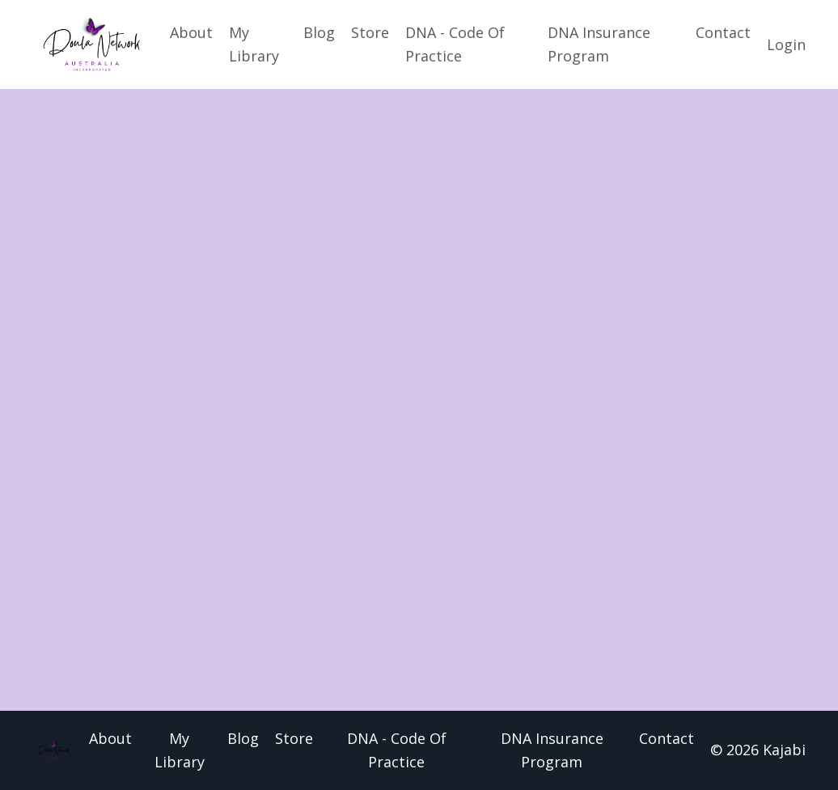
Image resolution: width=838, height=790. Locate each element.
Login (786, 44)
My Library (254, 44)
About (191, 32)
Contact (723, 32)
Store (370, 32)
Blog (319, 32)
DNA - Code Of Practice (455, 44)
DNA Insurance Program (599, 44)
